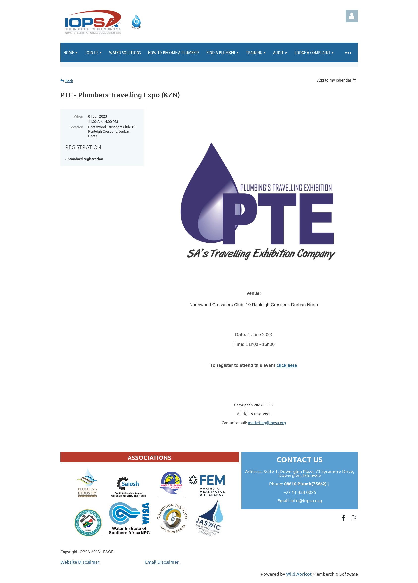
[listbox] (337, 80)
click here (286, 365)
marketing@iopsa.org (267, 422)
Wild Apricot (299, 573)
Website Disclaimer (79, 561)
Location (76, 126)
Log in (352, 16)
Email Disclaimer (162, 561)
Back (69, 80)
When (78, 116)
